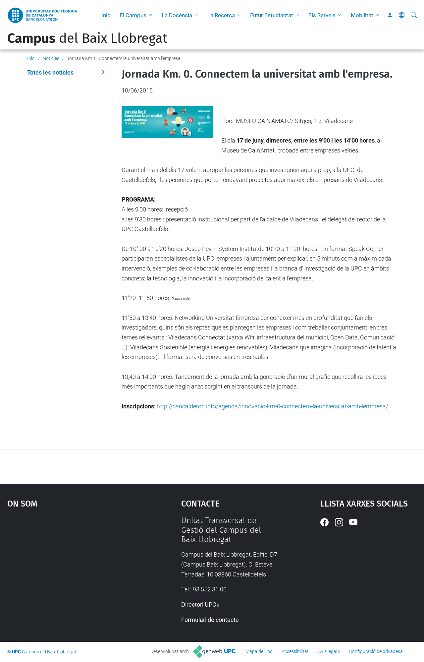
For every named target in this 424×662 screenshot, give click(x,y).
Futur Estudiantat (271, 15)
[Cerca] (414, 15)
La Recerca (221, 15)
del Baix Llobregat (87, 38)
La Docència (177, 15)
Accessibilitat (295, 651)
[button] (152, 15)
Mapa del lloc (258, 651)
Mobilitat (362, 15)
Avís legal (327, 651)
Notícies (51, 58)
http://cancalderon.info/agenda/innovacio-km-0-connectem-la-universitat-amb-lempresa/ (272, 406)
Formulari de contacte (210, 619)
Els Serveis (322, 15)
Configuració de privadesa (376, 651)
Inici (106, 15)
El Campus (133, 15)
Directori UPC (198, 604)
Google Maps (72, 565)
